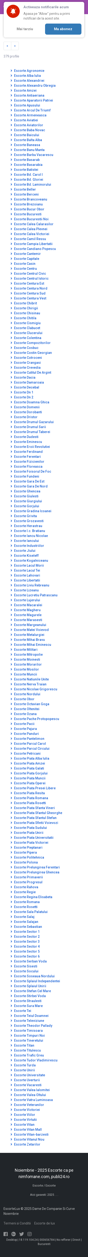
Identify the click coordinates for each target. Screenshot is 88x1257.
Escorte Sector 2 (25, 936)
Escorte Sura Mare (27, 1006)
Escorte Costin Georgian (31, 353)
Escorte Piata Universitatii (32, 837)
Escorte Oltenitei (25, 709)
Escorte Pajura (24, 729)
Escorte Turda (23, 1065)
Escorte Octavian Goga (30, 704)
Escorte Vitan (22, 1124)
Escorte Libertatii (25, 580)
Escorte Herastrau (26, 526)
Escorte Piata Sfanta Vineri (33, 808)
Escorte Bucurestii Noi (30, 219)
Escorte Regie (23, 892)
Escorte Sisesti (24, 966)
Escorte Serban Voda (29, 961)
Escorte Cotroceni (26, 358)
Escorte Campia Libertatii (32, 244)
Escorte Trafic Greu (27, 1055)
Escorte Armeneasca (28, 115)
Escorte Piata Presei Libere (33, 788)
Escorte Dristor (24, 417)
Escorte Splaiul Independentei (35, 981)
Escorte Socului (24, 971)
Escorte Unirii (23, 1070)
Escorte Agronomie (27, 71)
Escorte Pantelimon (27, 739)
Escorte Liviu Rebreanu (30, 585)
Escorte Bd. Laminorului (31, 184)
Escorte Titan (22, 1045)
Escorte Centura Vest (28, 298)
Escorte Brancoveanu (29, 199)
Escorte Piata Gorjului (29, 773)
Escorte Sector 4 (25, 946)
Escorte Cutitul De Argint (31, 372)
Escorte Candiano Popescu (33, 249)
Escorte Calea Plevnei (29, 229)
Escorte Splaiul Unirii (28, 986)
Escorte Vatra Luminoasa (32, 1100)
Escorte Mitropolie (27, 654)
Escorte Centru (24, 268)
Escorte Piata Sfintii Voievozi (34, 823)
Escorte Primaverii (27, 877)
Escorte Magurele (26, 615)
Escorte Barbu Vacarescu (32, 155)
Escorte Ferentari (26, 457)
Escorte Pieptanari (26, 847)
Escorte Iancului (25, 541)
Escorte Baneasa (25, 145)
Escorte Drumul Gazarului (32, 422)
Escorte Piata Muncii (28, 778)
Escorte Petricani (26, 753)
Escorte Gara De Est (27, 481)
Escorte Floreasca (26, 466)
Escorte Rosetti (24, 907)
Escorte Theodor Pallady (31, 1026)
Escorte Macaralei (26, 605)
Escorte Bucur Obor (27, 209)
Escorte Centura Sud (28, 293)
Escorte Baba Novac (28, 130)
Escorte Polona (24, 862)
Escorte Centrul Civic (28, 273)
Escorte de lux (44, 1223)
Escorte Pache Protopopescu (35, 719)
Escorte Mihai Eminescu (31, 645)
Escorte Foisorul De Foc (31, 471)
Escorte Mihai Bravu (28, 640)
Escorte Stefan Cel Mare (31, 991)
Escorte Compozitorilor (31, 343)
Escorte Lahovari (25, 575)
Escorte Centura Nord (29, 288)
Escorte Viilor (23, 1115)
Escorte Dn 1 (22, 392)
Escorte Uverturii (25, 1080)
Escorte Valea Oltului (28, 1095)
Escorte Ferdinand (27, 452)
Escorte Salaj (22, 917)
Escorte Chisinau (25, 313)
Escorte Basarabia (26, 165)
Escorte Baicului (25, 135)
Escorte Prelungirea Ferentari (35, 867)
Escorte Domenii (25, 407)
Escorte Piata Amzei (28, 763)
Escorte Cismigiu (26, 323)
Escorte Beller (23, 189)
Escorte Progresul (26, 882)
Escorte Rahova (24, 887)
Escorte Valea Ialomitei (30, 1090)
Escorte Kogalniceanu (29, 560)
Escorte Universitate (28, 1075)
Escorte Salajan (24, 922)
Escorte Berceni (25, 194)
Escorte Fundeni (25, 476)
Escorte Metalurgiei (27, 635)
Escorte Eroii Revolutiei (30, 447)
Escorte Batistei (24, 170)
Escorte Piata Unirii (27, 833)
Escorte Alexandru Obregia (33, 85)
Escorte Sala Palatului (29, 912)
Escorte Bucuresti (26, 214)
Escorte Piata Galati (27, 768)
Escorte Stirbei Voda (28, 996)
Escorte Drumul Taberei (30, 432)
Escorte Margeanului (28, 625)
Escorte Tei (21, 1011)
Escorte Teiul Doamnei (30, 1016)
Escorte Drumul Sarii (28, 427)
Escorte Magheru (26, 610)
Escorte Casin (23, 264)
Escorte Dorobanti (26, 412)
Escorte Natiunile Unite (30, 679)
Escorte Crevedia (26, 367)
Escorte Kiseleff (25, 555)
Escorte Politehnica (27, 857)
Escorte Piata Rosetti (28, 803)
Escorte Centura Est (27, 283)
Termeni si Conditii (17, 1223)
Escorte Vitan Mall (26, 1129)
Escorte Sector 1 (25, 932)
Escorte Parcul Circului (30, 748)
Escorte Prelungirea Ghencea (35, 872)
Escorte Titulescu (26, 1050)
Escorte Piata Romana (29, 798)
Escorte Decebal (25, 387)
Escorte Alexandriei (27, 80)
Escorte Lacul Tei (25, 570)
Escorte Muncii (24, 674)
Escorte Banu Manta (28, 150)
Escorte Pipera (24, 852)
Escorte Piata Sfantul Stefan (34, 818)
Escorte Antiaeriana (27, 95)
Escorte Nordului (25, 694)
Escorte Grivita (24, 516)
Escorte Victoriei (25, 1110)
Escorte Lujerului (25, 600)
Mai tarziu (25, 29)
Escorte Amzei (24, 90)
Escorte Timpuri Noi (28, 1035)
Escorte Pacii (22, 724)
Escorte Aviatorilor (27, 125)
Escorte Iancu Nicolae (29, 536)
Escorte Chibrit (24, 303)
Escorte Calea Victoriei (30, 234)
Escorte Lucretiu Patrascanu (34, 595)
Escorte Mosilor (25, 669)
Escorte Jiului (23, 551)
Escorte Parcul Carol (28, 743)
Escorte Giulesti (24, 496)
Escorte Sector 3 (25, 941)
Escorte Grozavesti (27, 521)
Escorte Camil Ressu (28, 239)
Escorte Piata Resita (28, 793)
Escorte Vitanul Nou (27, 1139)
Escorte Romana (25, 902)
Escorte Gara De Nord (29, 486)
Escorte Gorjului (25, 506)
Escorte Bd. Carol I (27, 174)
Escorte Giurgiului (26, 501)
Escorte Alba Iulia (26, 76)
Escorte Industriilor (27, 546)
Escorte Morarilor (26, 664)
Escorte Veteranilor (27, 1105)
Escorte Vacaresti (26, 1085)
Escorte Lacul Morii (27, 565)
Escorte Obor (22, 699)
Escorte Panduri (25, 734)
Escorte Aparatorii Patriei (32, 100)
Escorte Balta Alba (26, 140)
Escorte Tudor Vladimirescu (34, 1060)
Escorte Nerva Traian (28, 684)
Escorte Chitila (23, 318)
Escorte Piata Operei (28, 783)
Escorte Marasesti (26, 620)
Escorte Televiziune (27, 1021)
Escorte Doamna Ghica (30, 402)
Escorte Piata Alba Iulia (30, 758)
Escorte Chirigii (24, 308)
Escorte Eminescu (26, 442)
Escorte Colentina (26, 338)
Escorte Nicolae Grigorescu (34, 689)
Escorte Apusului (25, 105)
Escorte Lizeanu (25, 590)
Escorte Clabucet (25, 328)
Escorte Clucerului (26, 333)
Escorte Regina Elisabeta (31, 897)
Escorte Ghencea (25, 491)
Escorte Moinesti (25, 659)
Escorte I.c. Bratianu (28, 531)
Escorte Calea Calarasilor (32, 224)
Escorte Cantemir (26, 254)
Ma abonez (63, 29)
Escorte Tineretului (27, 1040)
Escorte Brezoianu (27, 204)
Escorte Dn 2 (22, 397)
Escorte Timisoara (27, 1030)
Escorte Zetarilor (25, 1144)
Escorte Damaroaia (27, 382)
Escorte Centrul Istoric (30, 278)
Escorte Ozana (24, 714)
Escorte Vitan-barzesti (30, 1134)
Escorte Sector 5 (25, 951)
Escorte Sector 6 (25, 956)
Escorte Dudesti (24, 437)
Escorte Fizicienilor (27, 461)
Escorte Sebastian (26, 927)
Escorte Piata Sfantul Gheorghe (36, 813)
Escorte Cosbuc (24, 348)
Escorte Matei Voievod (30, 630)
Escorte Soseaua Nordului (33, 976)
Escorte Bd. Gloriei (27, 179)
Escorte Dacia (23, 377)
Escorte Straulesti (26, 1001)
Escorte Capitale (25, 259)
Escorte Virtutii (24, 1120)
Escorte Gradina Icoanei (31, 511)
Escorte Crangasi (26, 362)
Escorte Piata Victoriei (29, 842)
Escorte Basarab (25, 160)
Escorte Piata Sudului (29, 828)
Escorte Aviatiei (24, 120)
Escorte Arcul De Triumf (31, 110)
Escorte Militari (24, 649)
